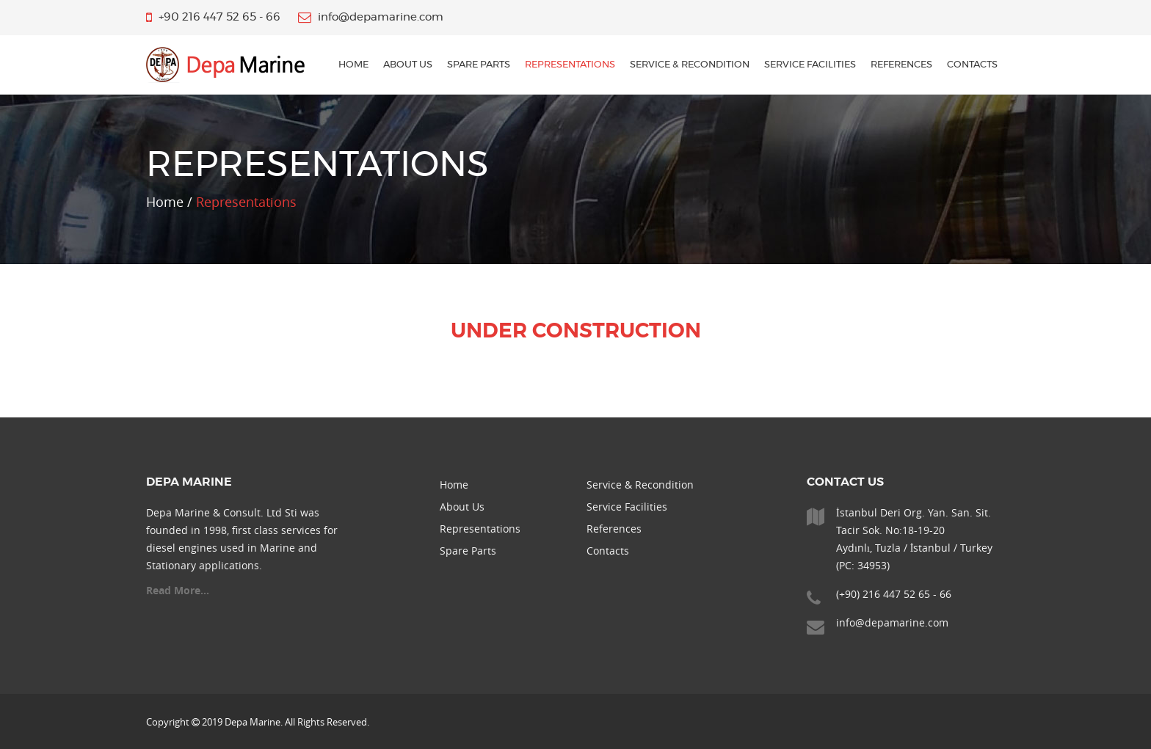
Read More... (177, 590)
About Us (407, 65)
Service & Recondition (689, 65)
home (353, 65)
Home (454, 485)
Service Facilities (810, 65)
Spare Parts (478, 65)
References (901, 65)
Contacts (972, 65)
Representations (570, 65)
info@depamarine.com (892, 622)
